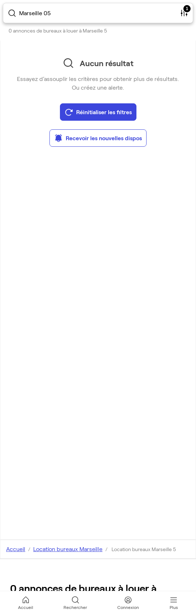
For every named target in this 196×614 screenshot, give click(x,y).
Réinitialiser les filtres (98, 112)
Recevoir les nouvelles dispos (98, 138)
